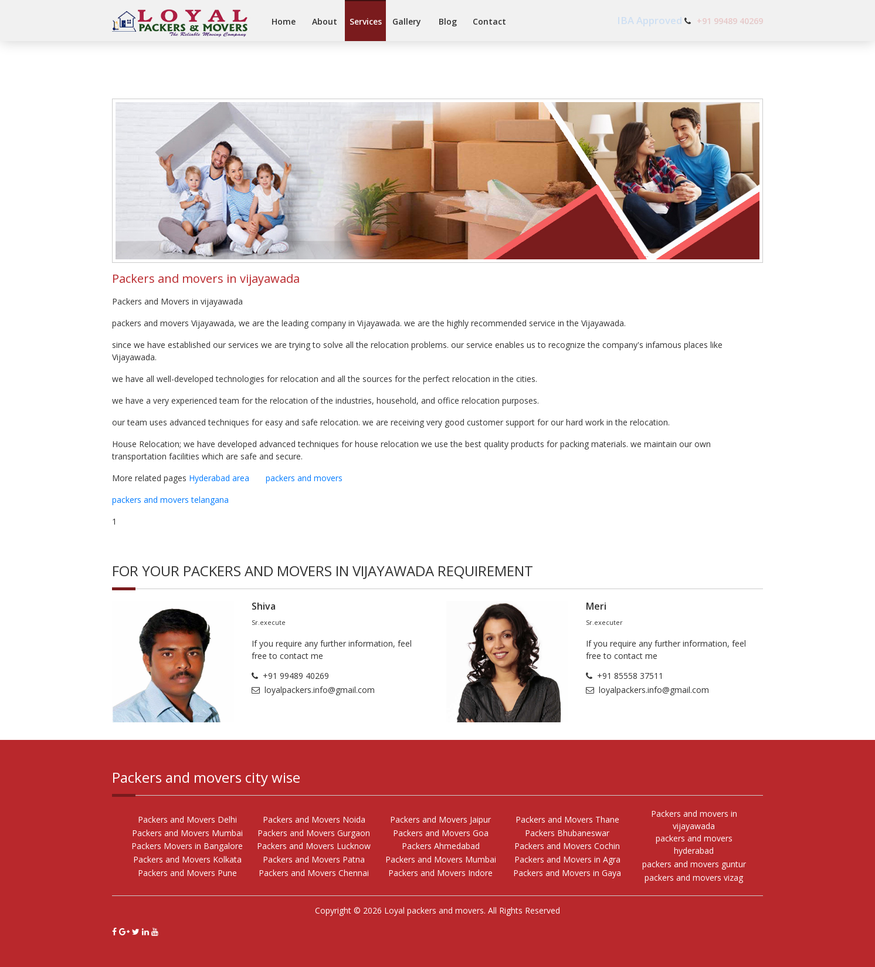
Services (366, 21)
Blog (448, 21)
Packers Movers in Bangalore (187, 845)
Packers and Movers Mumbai (187, 832)
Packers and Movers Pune (187, 872)
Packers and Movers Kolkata (187, 859)
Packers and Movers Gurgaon (313, 832)
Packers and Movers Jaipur (440, 819)
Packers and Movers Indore (440, 872)
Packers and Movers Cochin (567, 845)
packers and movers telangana (170, 499)
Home (284, 21)
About (324, 21)
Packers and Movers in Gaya (567, 872)
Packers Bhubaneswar (567, 832)
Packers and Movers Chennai (314, 872)
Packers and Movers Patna (314, 859)
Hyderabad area (227, 478)
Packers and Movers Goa (441, 832)
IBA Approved (650, 20)
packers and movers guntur (694, 864)
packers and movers (311, 478)
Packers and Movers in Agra (567, 859)
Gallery (406, 21)
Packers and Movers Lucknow (314, 845)
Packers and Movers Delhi (187, 819)
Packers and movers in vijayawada (694, 819)
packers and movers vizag (694, 877)
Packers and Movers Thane (567, 819)
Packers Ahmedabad (441, 845)
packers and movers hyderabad (694, 844)
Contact (489, 21)
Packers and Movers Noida (314, 819)
